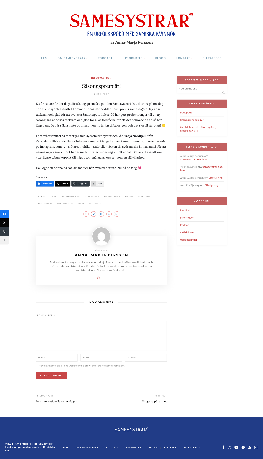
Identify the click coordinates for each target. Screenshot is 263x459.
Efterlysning (216, 177)
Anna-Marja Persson (101, 255)
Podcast (105, 58)
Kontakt (183, 58)
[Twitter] (62, 184)
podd (54, 196)
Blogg (160, 58)
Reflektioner (187, 232)
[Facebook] (45, 184)
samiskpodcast (65, 203)
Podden (184, 225)
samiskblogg (45, 203)
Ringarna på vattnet (154, 401)
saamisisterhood (71, 196)
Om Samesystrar (71, 58)
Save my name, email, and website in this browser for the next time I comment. (82, 365)
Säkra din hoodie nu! (192, 120)
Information (101, 78)
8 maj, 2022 (101, 94)
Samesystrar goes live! (193, 159)
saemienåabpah (112, 196)
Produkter (134, 58)
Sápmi (81, 203)
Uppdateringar (188, 239)
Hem (44, 58)
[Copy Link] (80, 184)
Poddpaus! (186, 112)
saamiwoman (92, 196)
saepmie (129, 196)
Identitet (185, 210)
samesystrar (145, 196)
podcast (42, 196)
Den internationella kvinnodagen (56, 401)
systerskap (95, 203)
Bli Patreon (212, 58)
